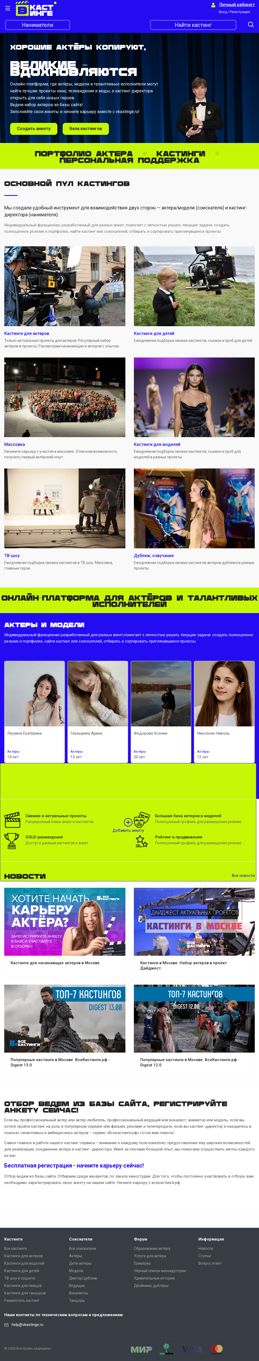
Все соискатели (82, 1248)
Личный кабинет (237, 5)
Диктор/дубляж (83, 1278)
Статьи (204, 1256)
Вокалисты (78, 1293)
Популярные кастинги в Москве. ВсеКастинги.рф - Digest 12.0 (189, 1062)
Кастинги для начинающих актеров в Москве (55, 963)
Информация (211, 1239)
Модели (76, 1271)
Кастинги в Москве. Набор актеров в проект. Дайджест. (184, 966)
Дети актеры (80, 1263)
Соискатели (80, 1239)
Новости (205, 1248)
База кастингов (86, 128)
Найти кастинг (193, 25)
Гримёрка (142, 1263)
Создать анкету (33, 128)
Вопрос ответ (210, 1263)
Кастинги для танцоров (25, 1293)
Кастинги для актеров (23, 1256)
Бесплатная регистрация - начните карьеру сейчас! (74, 1165)
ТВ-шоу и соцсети (19, 1278)
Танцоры (77, 1300)
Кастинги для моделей (24, 1263)
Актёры (75, 1256)
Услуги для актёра (150, 1256)
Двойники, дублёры (151, 1286)
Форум (140, 1239)
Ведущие (77, 1286)
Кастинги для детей (21, 1271)
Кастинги (13, 1239)
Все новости (243, 875)
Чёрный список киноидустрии (160, 1271)
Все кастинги (15, 1248)
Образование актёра (152, 1248)
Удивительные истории (154, 1278)
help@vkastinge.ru (27, 1324)
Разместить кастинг (22, 1300)
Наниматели (37, 25)
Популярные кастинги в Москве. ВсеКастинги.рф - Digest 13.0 (60, 1062)
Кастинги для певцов (23, 1286)
